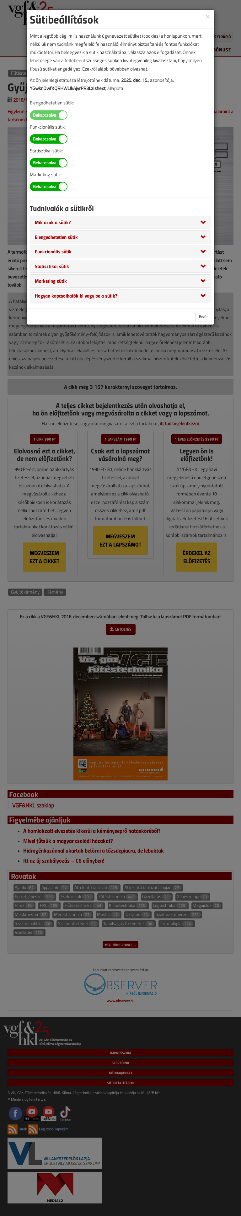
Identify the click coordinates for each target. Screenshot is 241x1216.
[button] (53, 222)
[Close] (208, 16)
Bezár (203, 316)
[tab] (120, 222)
